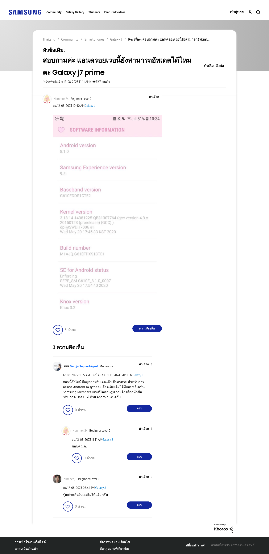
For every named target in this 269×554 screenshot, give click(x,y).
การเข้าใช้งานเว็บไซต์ (30, 542)
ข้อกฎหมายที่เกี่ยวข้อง (114, 549)
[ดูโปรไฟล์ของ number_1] (70, 479)
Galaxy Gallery (75, 12)
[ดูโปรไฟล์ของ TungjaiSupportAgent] (84, 366)
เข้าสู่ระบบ (237, 12)
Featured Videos (114, 12)
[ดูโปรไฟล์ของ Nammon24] (61, 99)
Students (94, 12)
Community (54, 12)
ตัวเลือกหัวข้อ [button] (214, 66)
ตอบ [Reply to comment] (139, 408)
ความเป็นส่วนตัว (26, 549)
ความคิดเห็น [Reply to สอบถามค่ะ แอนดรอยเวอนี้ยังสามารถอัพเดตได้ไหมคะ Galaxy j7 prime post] (147, 328)
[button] (154, 97)
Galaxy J (90, 106)
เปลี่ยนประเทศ (195, 545)
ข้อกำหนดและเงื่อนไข (115, 542)
